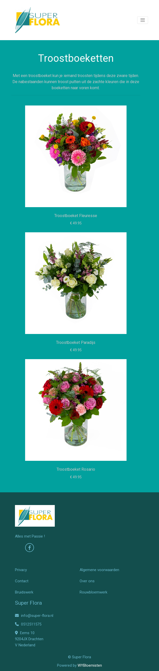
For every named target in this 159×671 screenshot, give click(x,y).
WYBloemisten (90, 665)
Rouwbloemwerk (93, 592)
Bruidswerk (24, 592)
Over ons (87, 581)
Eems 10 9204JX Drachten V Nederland (29, 639)
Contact (21, 581)
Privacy (21, 570)
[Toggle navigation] (142, 20)
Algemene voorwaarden (99, 570)
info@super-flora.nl (34, 615)
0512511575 (28, 624)
